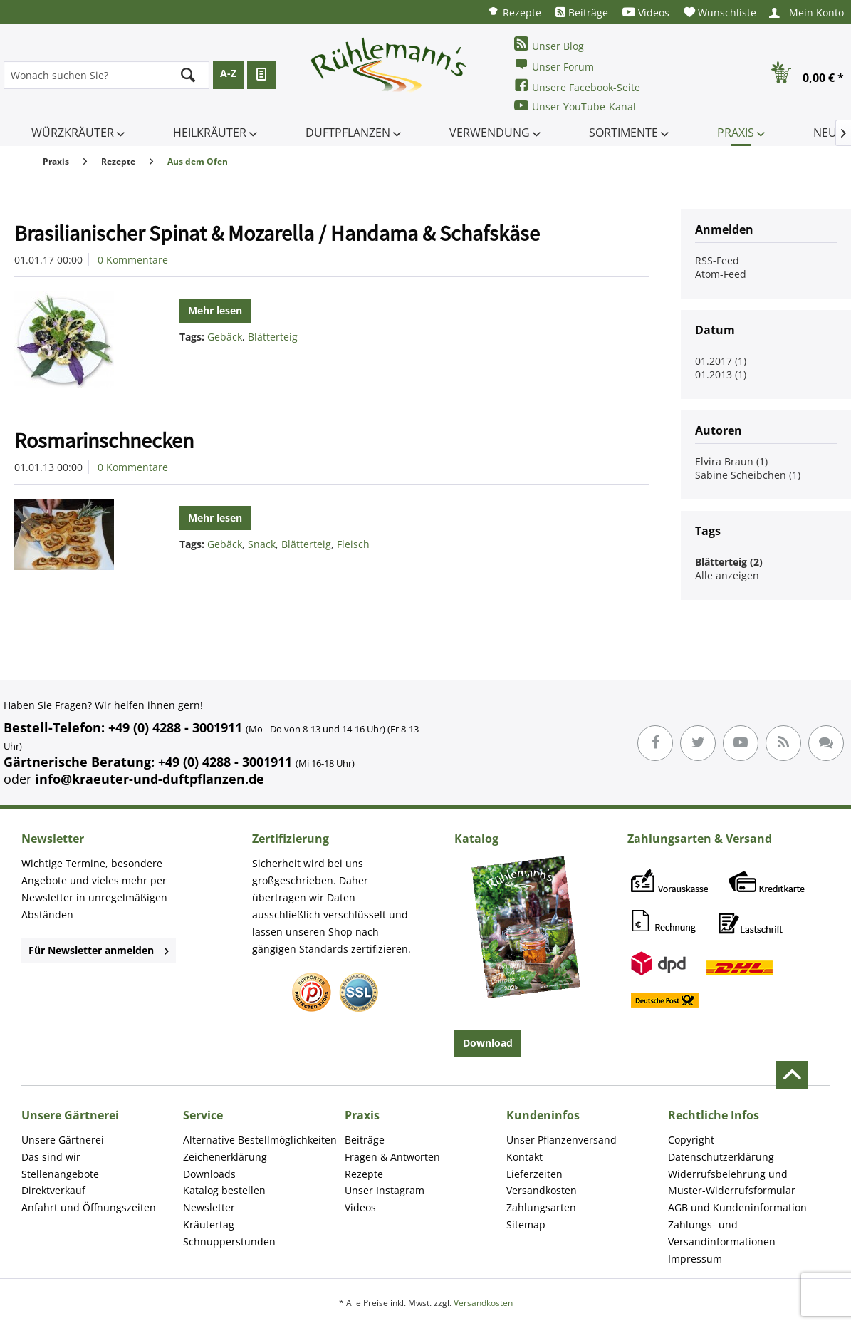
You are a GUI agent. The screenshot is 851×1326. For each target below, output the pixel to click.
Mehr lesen (215, 310)
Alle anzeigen (727, 575)
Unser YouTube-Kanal (575, 105)
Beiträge (581, 12)
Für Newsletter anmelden (98, 950)
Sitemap (525, 1224)
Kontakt (524, 1157)
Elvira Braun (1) (731, 461)
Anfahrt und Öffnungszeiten (88, 1207)
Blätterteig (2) (729, 562)
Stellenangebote (60, 1174)
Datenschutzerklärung (721, 1157)
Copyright (691, 1139)
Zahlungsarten (541, 1207)
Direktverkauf (53, 1190)
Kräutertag (208, 1224)
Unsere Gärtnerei (62, 1139)
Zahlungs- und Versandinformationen (722, 1233)
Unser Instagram (384, 1190)
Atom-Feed (720, 274)
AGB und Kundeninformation (737, 1207)
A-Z (228, 73)
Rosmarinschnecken (104, 440)
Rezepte (514, 11)
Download (488, 1043)
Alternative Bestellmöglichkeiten (260, 1139)
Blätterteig (273, 336)
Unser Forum (554, 65)
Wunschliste (720, 12)
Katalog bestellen (224, 1190)
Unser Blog (549, 44)
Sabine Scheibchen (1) (747, 475)
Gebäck (224, 336)
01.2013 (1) (720, 374)
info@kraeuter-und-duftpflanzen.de (149, 778)
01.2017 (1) (720, 361)
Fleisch (353, 544)
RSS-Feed (717, 260)
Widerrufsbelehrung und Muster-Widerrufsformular (731, 1182)
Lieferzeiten (534, 1174)
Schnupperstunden (229, 1241)
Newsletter (209, 1207)
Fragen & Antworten (392, 1157)
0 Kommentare (133, 259)
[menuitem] (514, 12)
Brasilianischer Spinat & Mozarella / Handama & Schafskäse (277, 233)
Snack (262, 544)
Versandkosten (541, 1190)
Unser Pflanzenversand (561, 1139)
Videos (645, 12)
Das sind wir (50, 1157)
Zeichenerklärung (225, 1157)
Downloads (209, 1174)
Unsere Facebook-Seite (577, 86)
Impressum (695, 1258)
